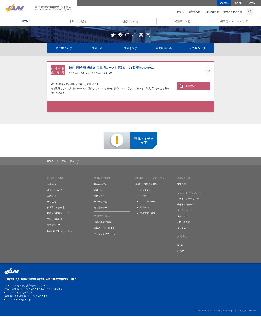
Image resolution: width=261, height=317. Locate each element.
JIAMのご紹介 (78, 22)
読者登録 (144, 208)
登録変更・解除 (147, 214)
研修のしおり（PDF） (104, 229)
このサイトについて (189, 193)
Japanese (224, 3)
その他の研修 (197, 48)
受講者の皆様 (183, 22)
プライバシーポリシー (188, 199)
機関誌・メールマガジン (235, 22)
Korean (251, 3)
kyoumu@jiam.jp (21, 301)
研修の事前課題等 (102, 223)
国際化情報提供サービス (59, 214)
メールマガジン (143, 196)
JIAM (15, 8)
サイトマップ (183, 217)
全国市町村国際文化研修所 (53, 8)
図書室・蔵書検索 (56, 208)
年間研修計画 (164, 48)
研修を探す (130, 48)
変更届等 (181, 184)
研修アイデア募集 (232, 11)
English (238, 3)
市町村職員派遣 (54, 220)
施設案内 (51, 196)
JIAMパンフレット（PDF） (60, 232)
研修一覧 (97, 48)
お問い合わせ (212, 11)
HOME (26, 22)
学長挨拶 (51, 184)
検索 (250, 11)
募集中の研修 (64, 48)
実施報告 (190, 86)
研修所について (54, 190)
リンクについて (184, 211)
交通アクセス (53, 226)
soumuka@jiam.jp (22, 294)
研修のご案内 (130, 22)
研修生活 (51, 202)
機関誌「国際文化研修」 (147, 184)
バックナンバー (147, 190)
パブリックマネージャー (106, 234)
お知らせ (182, 237)
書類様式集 (194, 11)
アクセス (179, 11)
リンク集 (181, 229)
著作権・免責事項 (185, 205)
